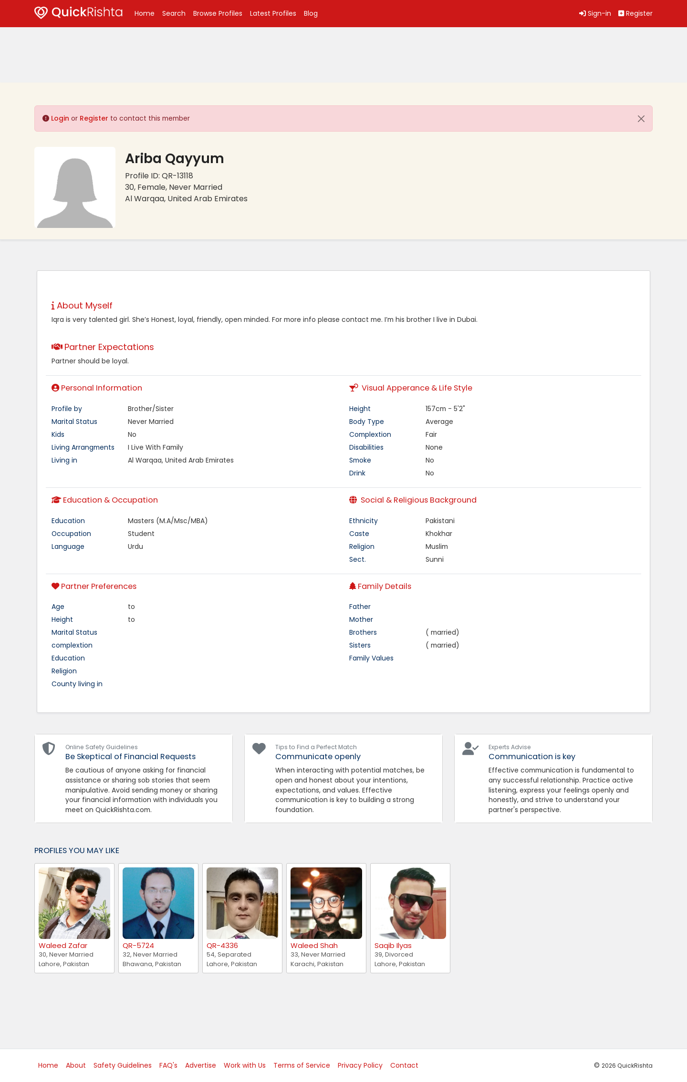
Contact (404, 1065)
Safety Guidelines (123, 1065)
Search (174, 13)
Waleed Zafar (63, 945)
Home (145, 13)
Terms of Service (301, 1065)
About (76, 1065)
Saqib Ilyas (393, 945)
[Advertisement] (110, 55)
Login (60, 118)
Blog (311, 13)
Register (94, 118)
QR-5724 (138, 945)
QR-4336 (222, 945)
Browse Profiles (217, 13)
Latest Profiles (273, 13)
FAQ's (168, 1065)
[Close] (641, 119)
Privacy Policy (360, 1065)
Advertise (200, 1065)
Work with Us (245, 1065)
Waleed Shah (314, 945)
